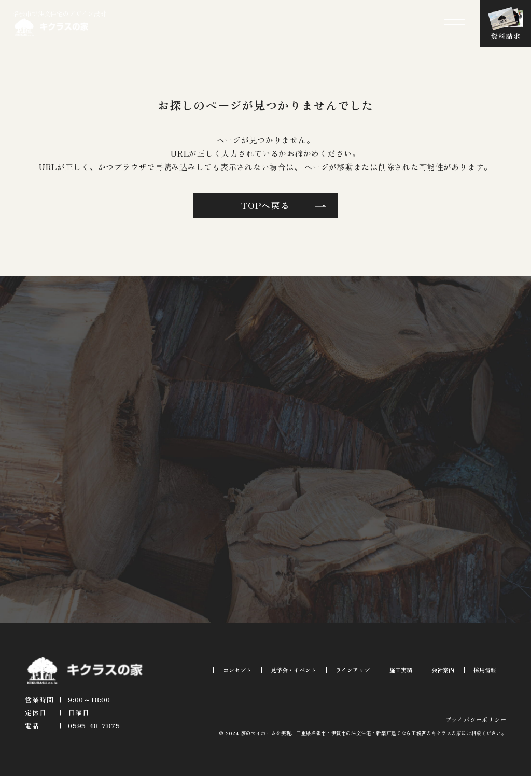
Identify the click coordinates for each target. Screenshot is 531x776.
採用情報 (484, 670)
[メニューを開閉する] (454, 22)
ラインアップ (353, 670)
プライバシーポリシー (476, 719)
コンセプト (237, 670)
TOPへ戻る (265, 205)
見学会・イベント (293, 670)
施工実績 (400, 670)
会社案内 (442, 670)
